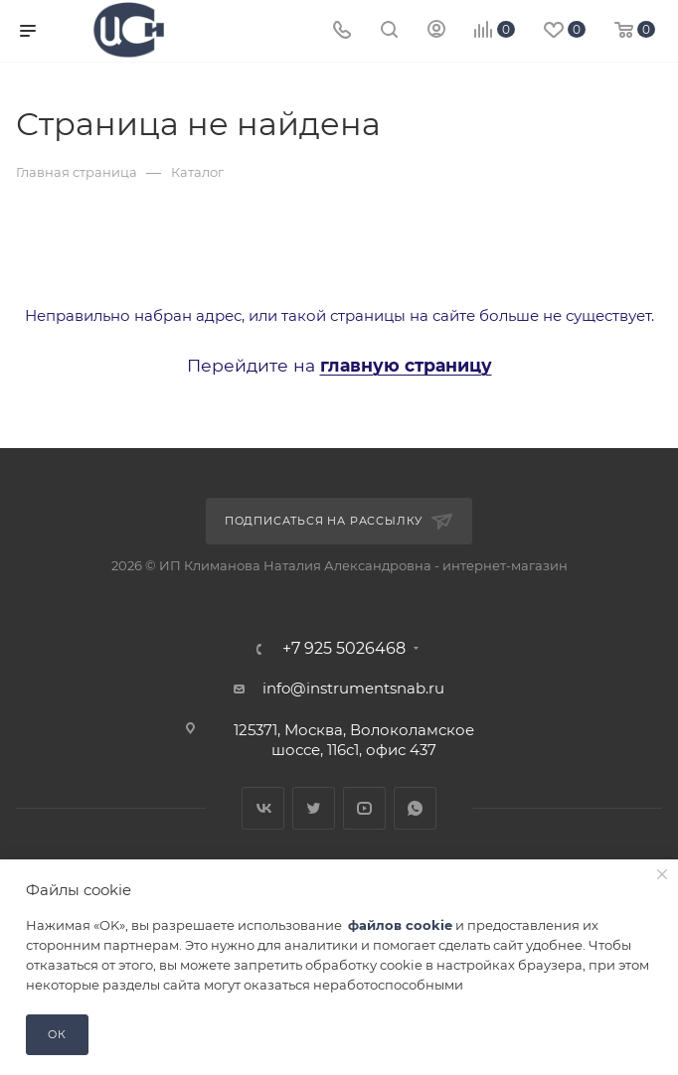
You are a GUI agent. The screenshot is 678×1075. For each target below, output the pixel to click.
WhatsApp (415, 808)
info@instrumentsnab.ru (353, 688)
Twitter (313, 808)
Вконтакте (263, 808)
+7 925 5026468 (344, 649)
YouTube (364, 808)
